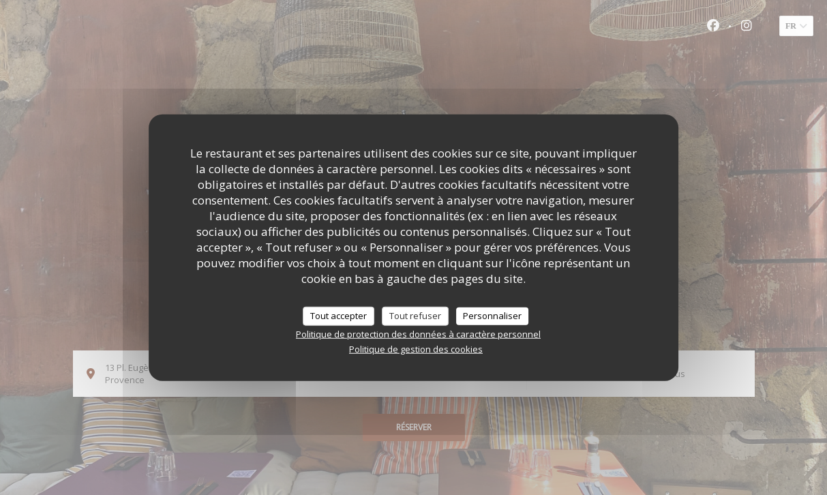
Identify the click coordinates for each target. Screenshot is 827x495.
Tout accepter (338, 316)
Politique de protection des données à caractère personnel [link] (418, 333)
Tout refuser (415, 316)
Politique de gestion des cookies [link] (416, 348)
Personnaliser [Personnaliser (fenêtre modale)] (492, 316)
